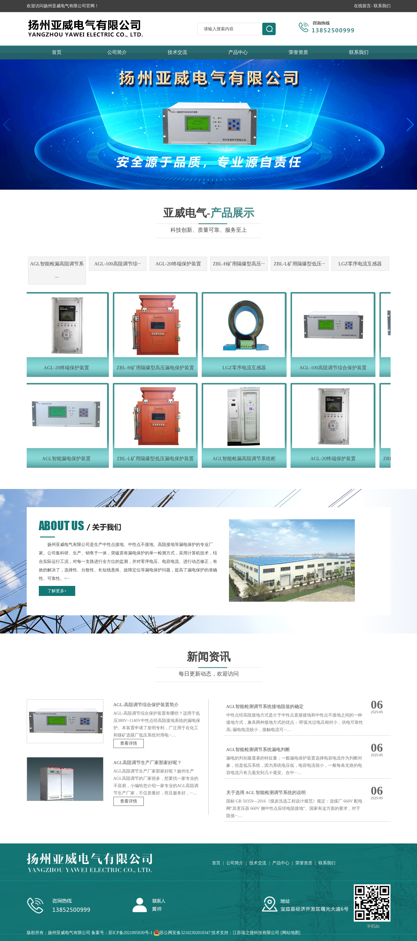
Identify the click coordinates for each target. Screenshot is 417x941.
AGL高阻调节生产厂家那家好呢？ (147, 762)
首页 (57, 52)
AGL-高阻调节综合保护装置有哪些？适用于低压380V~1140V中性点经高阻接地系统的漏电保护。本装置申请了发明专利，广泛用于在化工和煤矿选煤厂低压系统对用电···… (156, 724)
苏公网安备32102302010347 (185, 932)
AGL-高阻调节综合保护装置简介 (146, 704)
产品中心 (238, 52)
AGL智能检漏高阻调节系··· (57, 270)
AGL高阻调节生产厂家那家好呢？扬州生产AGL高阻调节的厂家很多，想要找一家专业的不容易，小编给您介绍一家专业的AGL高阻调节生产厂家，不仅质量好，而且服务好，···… (156, 782)
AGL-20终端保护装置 (178, 263)
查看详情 (128, 743)
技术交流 (177, 52)
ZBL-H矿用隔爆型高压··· (239, 263)
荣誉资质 (298, 52)
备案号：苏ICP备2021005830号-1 (121, 932)
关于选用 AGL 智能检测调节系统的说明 (266, 792)
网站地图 (290, 932)
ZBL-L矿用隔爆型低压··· (299, 263)
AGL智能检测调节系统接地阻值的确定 (265, 706)
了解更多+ (57, 591)
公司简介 (117, 52)
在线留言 (362, 6)
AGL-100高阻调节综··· (117, 263)
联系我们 (382, 6)
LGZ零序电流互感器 (360, 263)
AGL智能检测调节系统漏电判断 (258, 749)
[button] (204, 183)
